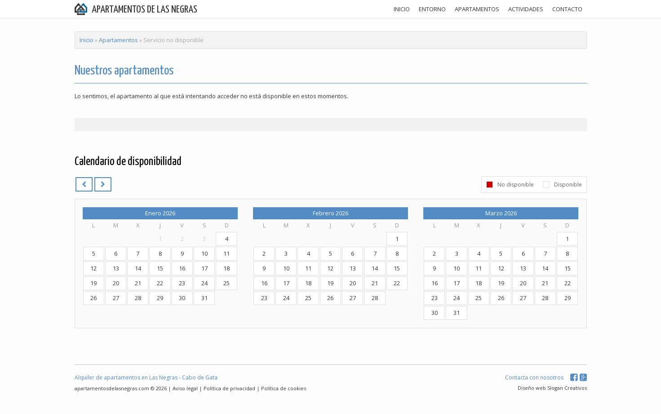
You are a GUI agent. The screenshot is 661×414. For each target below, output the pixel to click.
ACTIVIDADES (525, 9)
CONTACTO (567, 9)
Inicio (86, 40)
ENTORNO (432, 9)
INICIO (402, 9)
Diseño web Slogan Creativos (552, 387)
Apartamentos (118, 40)
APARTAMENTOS (477, 9)
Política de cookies (283, 388)
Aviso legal (185, 388)
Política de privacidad (229, 388)
